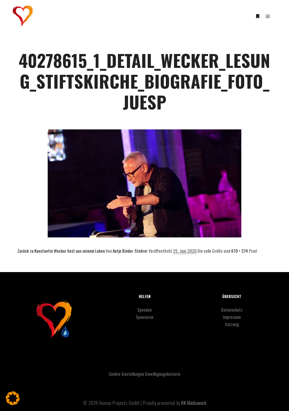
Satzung (232, 324)
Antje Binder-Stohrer (130, 251)
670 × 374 (239, 251)
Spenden (144, 309)
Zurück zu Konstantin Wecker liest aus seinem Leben (61, 251)
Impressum (232, 317)
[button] (12, 398)
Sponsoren (144, 317)
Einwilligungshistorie (162, 374)
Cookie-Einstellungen (126, 374)
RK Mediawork (193, 402)
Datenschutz (231, 309)
